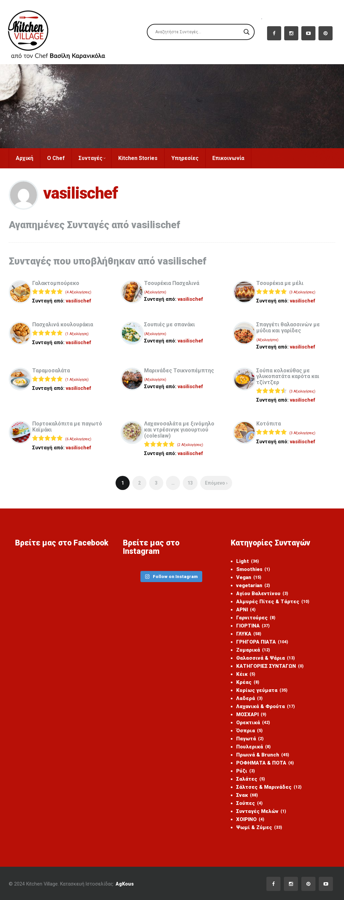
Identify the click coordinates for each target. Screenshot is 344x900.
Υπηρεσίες (185, 158)
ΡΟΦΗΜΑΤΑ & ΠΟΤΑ (265, 763)
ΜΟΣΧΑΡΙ (251, 714)
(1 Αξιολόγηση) (77, 334)
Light (247, 561)
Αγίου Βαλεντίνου (262, 593)
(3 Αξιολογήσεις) (302, 292)
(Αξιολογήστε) (155, 292)
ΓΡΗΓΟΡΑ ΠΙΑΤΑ (262, 642)
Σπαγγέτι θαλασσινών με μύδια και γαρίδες (288, 327)
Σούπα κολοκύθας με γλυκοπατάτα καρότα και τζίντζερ (287, 376)
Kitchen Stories (138, 158)
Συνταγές (92, 158)
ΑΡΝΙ (246, 610)
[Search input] (197, 32)
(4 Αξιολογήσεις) (78, 292)
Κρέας (247, 682)
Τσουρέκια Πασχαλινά (171, 283)
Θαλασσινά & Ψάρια (265, 658)
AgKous (125, 884)
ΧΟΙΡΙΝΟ (250, 819)
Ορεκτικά (253, 723)
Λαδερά (249, 698)
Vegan (248, 577)
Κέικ (245, 674)
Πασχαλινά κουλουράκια (62, 324)
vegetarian (253, 585)
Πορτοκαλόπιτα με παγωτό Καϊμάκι (67, 426)
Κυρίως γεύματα (262, 690)
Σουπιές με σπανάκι (169, 324)
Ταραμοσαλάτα (51, 370)
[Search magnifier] (246, 32)
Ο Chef (56, 158)
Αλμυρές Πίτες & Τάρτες (272, 602)
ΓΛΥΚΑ (248, 634)
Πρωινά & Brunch (262, 755)
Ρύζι (245, 771)
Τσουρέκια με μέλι (279, 283)
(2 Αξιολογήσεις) (190, 445)
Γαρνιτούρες (255, 618)
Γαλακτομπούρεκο (55, 283)
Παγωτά (250, 739)
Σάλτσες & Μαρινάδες (269, 787)
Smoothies (253, 569)
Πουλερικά (253, 747)
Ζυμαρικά (253, 650)
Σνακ (247, 795)
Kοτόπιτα (268, 423)
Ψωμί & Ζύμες (259, 827)
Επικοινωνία (228, 158)
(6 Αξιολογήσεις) (78, 439)
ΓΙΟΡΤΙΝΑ (253, 626)
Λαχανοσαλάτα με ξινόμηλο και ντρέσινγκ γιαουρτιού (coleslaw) (179, 429)
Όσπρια (249, 731)
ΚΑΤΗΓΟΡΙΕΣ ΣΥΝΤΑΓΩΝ (270, 666)
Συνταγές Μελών (261, 811)
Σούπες (249, 803)
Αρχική (24, 158)
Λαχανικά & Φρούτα (265, 706)
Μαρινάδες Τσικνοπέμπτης (179, 370)
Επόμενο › (216, 483)
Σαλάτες (250, 779)
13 (190, 483)
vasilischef (78, 301)
